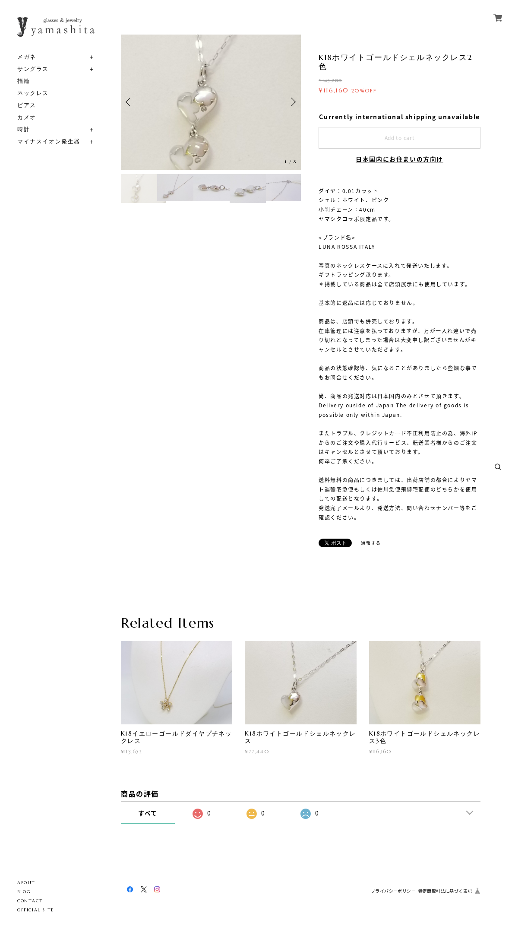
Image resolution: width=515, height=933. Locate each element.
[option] (211, 102)
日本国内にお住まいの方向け (399, 159)
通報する (371, 542)
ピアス (26, 105)
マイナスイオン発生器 (48, 141)
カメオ (26, 117)
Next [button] (292, 102)
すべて (148, 813)
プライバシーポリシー (393, 891)
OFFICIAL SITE (35, 910)
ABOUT (26, 882)
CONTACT (30, 901)
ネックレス (33, 93)
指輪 (23, 81)
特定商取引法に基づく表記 (445, 891)
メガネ (26, 57)
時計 (23, 129)
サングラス (33, 69)
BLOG (24, 892)
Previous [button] (129, 102)
